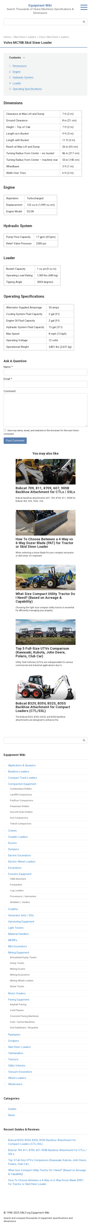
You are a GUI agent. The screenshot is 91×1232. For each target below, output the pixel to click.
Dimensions (20, 66)
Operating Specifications (27, 89)
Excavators (14, 867)
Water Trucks (17, 986)
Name (8, 367)
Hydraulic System (23, 77)
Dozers (12, 843)
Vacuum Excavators (20, 1071)
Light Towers (16, 927)
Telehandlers (15, 1053)
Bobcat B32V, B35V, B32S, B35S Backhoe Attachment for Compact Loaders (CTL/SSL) (43, 707)
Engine (17, 71)
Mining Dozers (17, 968)
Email (8, 379)
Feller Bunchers (18, 878)
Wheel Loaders (17, 1078)
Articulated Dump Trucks (23, 957)
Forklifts (13, 909)
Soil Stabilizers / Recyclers (24, 1027)
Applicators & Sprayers (22, 765)
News (11, 1115)
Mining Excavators (20, 974)
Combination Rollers (21, 788)
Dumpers (13, 849)
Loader (17, 83)
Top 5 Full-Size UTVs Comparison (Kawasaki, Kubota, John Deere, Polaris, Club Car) (42, 652)
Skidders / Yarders (20, 902)
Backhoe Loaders (18, 771)
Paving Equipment (18, 999)
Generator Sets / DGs (21, 915)
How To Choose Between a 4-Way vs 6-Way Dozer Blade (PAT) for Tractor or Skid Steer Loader (44, 543)
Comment (10, 391)
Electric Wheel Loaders (21, 861)
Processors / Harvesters (23, 896)
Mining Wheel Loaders (21, 980)
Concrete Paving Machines (24, 1016)
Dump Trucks (17, 963)
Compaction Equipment (22, 784)
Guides (12, 1109)
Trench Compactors (20, 823)
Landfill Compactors (21, 794)
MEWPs (12, 940)
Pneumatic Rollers (19, 806)
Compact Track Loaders (22, 777)
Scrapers (13, 1040)
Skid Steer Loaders (19, 1047)
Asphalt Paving (18, 1004)
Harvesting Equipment (21, 921)
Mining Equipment (18, 952)
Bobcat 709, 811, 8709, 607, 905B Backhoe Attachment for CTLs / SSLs (45, 490)
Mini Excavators (17, 946)
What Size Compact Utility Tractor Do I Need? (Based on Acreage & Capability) (45, 598)
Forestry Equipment (19, 874)
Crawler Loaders (18, 836)
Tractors (13, 1059)
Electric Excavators (19, 855)
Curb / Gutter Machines (22, 1021)
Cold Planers (17, 1010)
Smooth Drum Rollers (21, 811)
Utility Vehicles (16, 1065)
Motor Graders (17, 993)
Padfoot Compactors (21, 800)
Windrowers (15, 1084)
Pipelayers (14, 1034)
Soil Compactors (19, 817)
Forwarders (16, 884)
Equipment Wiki (40, 5)
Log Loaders (16, 890)
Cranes (12, 830)
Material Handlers (18, 934)
